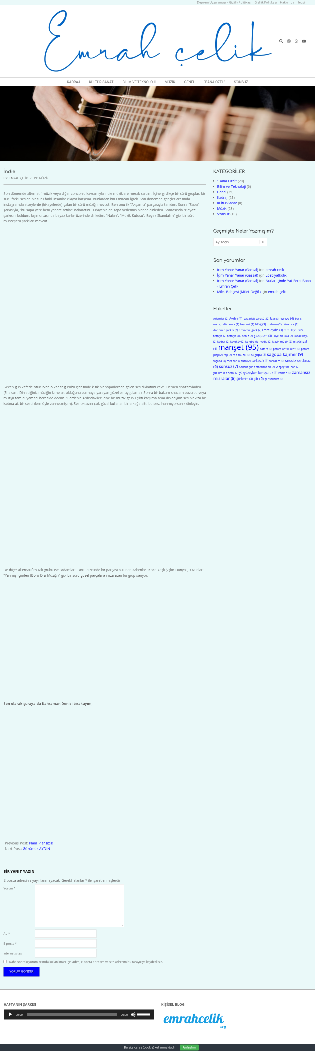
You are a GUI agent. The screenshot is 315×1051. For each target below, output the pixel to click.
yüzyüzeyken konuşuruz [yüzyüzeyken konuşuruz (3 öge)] (258, 373)
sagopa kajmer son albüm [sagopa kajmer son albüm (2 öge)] (231, 361)
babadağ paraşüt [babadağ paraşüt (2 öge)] (256, 318)
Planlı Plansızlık (41, 843)
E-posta (10, 943)
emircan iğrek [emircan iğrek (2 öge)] (250, 330)
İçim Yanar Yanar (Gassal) (237, 269)
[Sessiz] (133, 1014)
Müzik (43, 178)
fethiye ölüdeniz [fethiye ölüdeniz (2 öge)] (240, 336)
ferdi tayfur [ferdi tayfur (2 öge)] (293, 330)
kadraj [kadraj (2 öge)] (223, 341)
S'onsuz (223, 214)
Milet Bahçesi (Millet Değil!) (239, 291)
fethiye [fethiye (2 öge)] (219, 336)
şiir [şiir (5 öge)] (259, 378)
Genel (221, 192)
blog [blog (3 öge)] (260, 324)
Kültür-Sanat (227, 203)
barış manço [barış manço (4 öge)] (282, 318)
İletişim (303, 2)
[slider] (72, 1014)
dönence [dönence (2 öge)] (290, 324)
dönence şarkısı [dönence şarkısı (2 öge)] (225, 330)
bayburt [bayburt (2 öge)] (247, 324)
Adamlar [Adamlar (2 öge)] (220, 318)
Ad (7, 933)
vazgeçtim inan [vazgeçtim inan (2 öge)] (287, 367)
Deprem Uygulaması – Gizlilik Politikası (224, 2)
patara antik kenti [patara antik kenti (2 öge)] (286, 349)
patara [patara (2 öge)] (266, 349)
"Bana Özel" (227, 181)
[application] (79, 1014)
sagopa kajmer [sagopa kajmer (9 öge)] (285, 354)
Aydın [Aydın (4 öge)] (235, 318)
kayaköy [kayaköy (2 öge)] (237, 341)
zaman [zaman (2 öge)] (284, 373)
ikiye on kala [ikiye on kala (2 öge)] (283, 336)
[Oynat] (10, 1014)
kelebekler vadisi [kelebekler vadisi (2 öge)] (258, 341)
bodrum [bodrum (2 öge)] (274, 324)
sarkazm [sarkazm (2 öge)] (276, 361)
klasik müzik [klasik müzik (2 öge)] (282, 341)
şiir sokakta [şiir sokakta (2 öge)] (274, 379)
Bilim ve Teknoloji (231, 186)
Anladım (189, 1047)
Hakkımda (287, 2)
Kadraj (222, 197)
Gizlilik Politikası (265, 2)
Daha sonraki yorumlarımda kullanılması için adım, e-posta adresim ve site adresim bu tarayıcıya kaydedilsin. (86, 962)
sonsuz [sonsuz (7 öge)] (228, 366)
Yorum (10, 888)
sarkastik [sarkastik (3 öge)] (260, 361)
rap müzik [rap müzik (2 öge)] (241, 355)
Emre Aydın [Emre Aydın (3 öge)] (272, 330)
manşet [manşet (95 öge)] (238, 347)
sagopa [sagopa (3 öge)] (258, 355)
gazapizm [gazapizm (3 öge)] (263, 336)
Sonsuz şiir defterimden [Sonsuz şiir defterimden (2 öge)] (257, 367)
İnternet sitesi (13, 953)
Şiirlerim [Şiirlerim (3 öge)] (244, 379)
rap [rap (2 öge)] (228, 355)
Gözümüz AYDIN (36, 848)
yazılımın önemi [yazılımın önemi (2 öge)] (225, 373)
